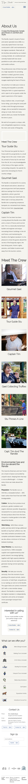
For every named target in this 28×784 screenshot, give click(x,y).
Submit (12, 742)
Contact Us (12, 629)
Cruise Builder (6, 7)
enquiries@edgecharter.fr (15, 718)
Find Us (5, 727)
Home (7, 777)
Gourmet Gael (18, 208)
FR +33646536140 (13, 714)
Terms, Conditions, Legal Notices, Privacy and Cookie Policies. (15, 780)
